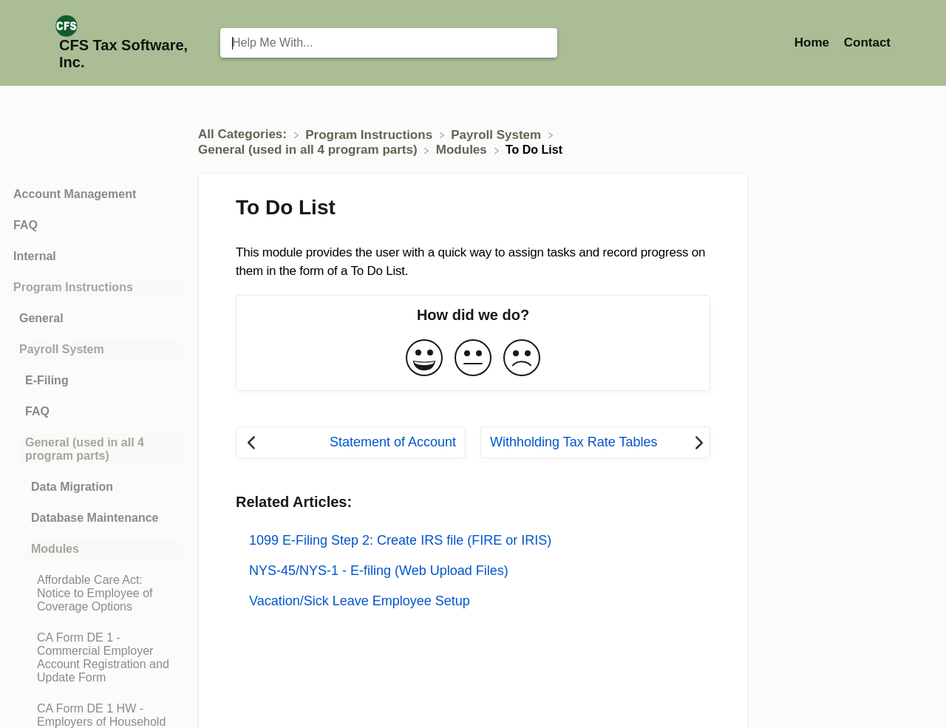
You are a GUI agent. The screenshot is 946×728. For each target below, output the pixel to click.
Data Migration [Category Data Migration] (72, 486)
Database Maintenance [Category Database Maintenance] (95, 517)
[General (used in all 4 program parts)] (309, 150)
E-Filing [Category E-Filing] (47, 380)
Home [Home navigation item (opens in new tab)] (813, 42)
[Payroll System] (498, 134)
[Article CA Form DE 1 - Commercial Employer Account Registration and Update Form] (95, 657)
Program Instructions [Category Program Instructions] (73, 287)
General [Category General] (41, 318)
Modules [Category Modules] (55, 548)
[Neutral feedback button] (473, 359)
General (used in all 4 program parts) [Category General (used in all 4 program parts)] (84, 449)
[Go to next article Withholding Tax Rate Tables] (595, 442)
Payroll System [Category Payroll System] (61, 349)
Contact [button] (867, 42)
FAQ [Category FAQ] (25, 225)
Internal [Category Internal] (34, 256)
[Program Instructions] (370, 134)
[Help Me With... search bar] (388, 43)
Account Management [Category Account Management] (74, 194)
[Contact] (867, 42)
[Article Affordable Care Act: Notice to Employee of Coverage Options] (95, 593)
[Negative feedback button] (522, 359)
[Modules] (463, 150)
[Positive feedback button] (424, 359)
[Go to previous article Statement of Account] (351, 442)
